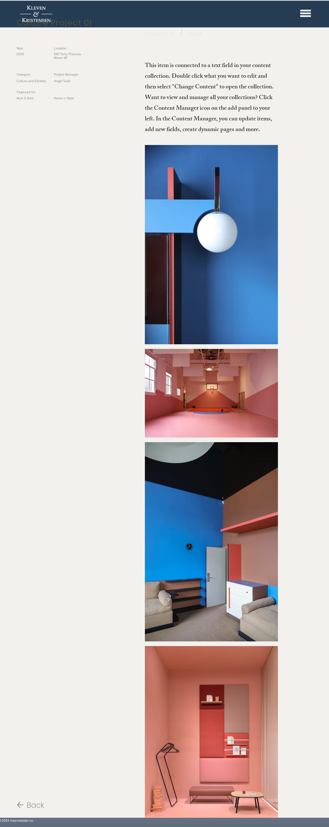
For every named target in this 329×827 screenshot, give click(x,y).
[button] (305, 13)
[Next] (199, 33)
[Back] (43, 805)
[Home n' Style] (69, 98)
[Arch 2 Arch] (31, 98)
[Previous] (162, 33)
